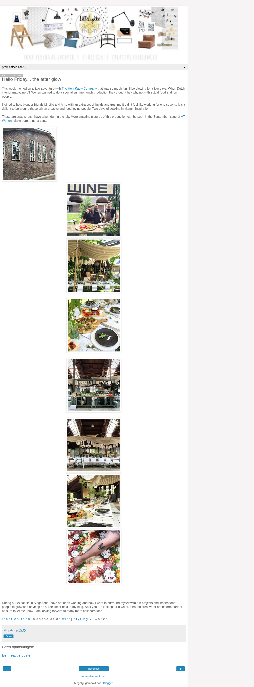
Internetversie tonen (93, 676)
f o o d (25, 619)
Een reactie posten (17, 655)
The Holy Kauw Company (79, 88)
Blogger (108, 683)
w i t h (66, 619)
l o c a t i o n (10, 619)
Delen (8, 636)
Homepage (94, 668)
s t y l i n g (80, 619)
